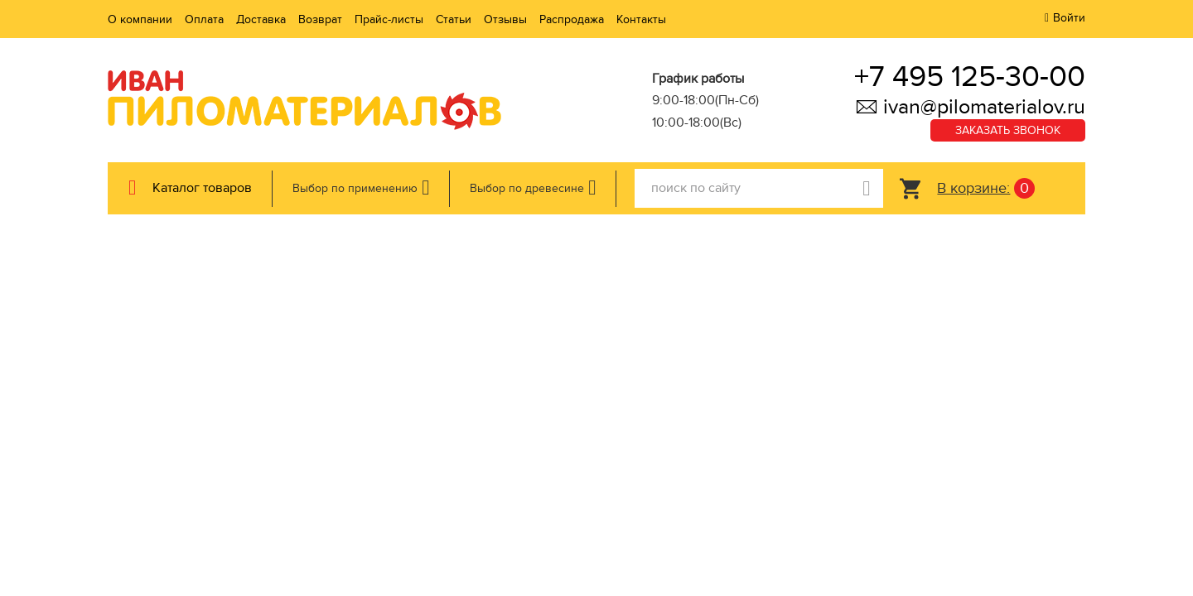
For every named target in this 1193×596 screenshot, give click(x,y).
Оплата (204, 19)
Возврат (320, 19)
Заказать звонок (1007, 130)
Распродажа (571, 19)
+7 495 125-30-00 (969, 76)
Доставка (261, 19)
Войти (1069, 18)
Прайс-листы (389, 19)
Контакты (641, 19)
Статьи (453, 19)
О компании (140, 19)
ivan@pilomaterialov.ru (970, 106)
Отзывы (505, 19)
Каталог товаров (202, 188)
